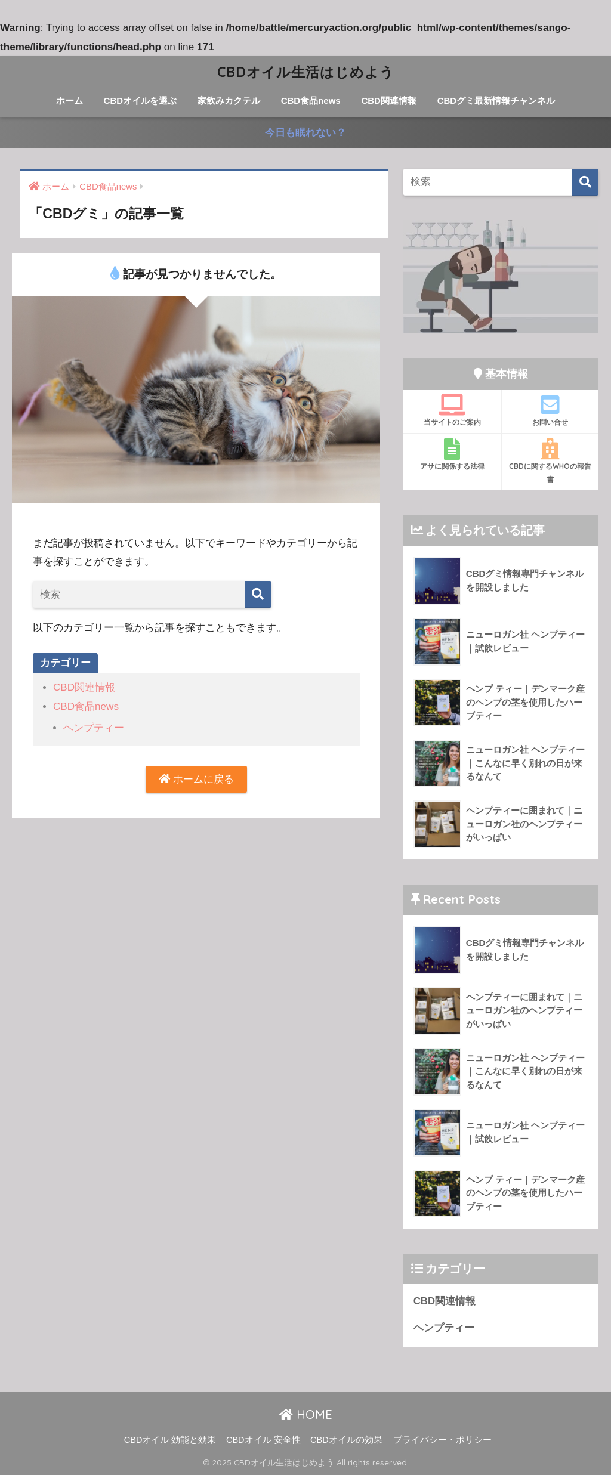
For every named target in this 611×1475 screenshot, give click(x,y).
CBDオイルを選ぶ (140, 100)
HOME (305, 1414)
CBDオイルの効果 (346, 1440)
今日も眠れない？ (305, 132)
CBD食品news (311, 100)
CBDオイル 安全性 (263, 1440)
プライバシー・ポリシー (442, 1440)
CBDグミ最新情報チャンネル (496, 100)
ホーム (69, 100)
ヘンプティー (93, 728)
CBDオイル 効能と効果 (170, 1440)
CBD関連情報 (388, 100)
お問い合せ (551, 410)
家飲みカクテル (229, 100)
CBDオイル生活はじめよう (305, 72)
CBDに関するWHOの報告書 (551, 461)
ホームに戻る (196, 779)
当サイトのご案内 (452, 410)
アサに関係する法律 (452, 454)
